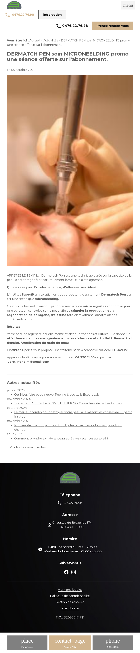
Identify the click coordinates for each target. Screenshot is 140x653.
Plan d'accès (27, 647)
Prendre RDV (70, 647)
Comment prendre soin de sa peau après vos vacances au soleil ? (61, 438)
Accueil (34, 40)
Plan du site (70, 608)
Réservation (52, 14)
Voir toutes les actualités (27, 447)
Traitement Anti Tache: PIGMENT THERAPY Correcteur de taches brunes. (68, 403)
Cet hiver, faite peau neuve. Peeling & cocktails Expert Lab (56, 394)
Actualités (50, 40)
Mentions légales (70, 589)
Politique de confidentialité (70, 596)
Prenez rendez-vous (113, 26)
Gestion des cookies (70, 602)
